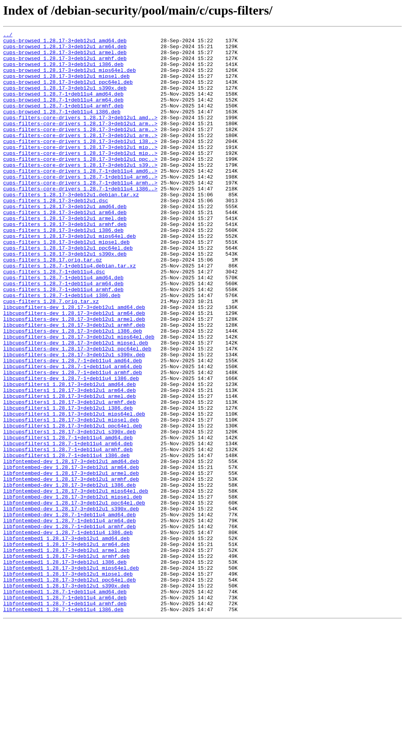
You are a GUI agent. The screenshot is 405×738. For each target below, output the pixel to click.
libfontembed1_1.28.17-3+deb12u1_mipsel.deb (68, 682)
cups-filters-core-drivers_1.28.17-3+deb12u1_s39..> (80, 192)
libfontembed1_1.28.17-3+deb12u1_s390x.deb (66, 696)
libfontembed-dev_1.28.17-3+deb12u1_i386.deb (69, 576)
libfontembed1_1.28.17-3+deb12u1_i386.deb (65, 668)
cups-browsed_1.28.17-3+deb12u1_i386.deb (63, 71)
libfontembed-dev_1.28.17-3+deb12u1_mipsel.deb (72, 590)
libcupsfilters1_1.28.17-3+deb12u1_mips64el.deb (74, 490)
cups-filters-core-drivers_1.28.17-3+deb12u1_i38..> (80, 163)
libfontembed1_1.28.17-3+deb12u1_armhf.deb (66, 661)
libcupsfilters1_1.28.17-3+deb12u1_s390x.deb (69, 512)
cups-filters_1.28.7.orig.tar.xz (51, 355)
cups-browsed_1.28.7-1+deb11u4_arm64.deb (63, 113)
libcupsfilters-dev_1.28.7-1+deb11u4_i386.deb (71, 448)
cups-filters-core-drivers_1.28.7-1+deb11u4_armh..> (80, 213)
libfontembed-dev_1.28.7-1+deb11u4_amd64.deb (69, 611)
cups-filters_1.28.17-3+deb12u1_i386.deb (63, 270)
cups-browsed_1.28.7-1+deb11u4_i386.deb (61, 128)
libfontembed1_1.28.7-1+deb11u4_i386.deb (63, 725)
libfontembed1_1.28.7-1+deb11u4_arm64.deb (65, 711)
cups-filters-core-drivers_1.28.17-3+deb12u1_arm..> (80, 142)
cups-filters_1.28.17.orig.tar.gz (52, 305)
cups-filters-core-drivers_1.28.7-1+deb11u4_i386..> (80, 220)
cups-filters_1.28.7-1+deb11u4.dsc (54, 320)
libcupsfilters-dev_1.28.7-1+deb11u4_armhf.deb (72, 440)
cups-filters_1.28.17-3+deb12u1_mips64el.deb (69, 277)
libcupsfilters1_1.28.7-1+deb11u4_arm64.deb (68, 526)
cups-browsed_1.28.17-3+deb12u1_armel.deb (65, 56)
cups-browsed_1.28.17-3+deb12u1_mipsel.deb (66, 85)
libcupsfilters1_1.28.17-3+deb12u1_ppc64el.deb (72, 504)
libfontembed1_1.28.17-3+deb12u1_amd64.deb (66, 640)
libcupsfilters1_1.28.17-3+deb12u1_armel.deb (69, 469)
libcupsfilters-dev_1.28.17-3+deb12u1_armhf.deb (74, 384)
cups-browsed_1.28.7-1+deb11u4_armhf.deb (63, 120)
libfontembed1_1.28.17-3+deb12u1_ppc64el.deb (69, 689)
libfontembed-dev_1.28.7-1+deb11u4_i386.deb (68, 632)
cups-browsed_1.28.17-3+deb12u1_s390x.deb (65, 99)
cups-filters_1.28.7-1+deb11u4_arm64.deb (63, 334)
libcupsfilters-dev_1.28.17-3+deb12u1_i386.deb (72, 391)
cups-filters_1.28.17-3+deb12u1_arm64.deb (65, 248)
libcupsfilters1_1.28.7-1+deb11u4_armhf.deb (68, 533)
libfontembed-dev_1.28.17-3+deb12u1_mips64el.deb (75, 583)
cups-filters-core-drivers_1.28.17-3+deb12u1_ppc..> (80, 184)
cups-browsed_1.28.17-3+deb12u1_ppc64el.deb (68, 92)
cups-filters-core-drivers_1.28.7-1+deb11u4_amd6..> (80, 199)
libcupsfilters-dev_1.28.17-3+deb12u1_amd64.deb (74, 362)
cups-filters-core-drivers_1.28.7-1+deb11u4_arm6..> (80, 206)
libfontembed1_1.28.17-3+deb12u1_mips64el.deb (71, 675)
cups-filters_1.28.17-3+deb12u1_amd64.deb (65, 241)
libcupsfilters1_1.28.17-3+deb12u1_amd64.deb (69, 455)
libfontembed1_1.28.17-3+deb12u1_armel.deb (66, 654)
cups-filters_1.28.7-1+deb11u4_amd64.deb (63, 327)
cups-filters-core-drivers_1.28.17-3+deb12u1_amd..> (80, 135)
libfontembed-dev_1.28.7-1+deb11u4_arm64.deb (69, 618)
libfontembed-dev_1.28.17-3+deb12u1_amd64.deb (71, 547)
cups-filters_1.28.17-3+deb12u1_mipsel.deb (66, 284)
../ (7, 35)
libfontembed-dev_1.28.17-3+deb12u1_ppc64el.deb (74, 597)
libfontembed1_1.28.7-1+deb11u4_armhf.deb (65, 718)
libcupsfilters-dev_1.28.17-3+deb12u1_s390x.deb (74, 419)
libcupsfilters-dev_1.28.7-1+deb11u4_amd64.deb (72, 426)
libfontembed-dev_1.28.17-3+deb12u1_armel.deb (71, 561)
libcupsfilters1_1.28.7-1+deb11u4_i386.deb (66, 540)
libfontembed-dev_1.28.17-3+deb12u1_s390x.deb (71, 604)
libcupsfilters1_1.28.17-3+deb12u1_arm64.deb (69, 462)
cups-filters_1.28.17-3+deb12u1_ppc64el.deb (68, 291)
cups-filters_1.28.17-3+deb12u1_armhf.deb (65, 263)
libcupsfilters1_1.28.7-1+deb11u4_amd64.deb (68, 519)
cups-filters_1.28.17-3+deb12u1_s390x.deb (65, 298)
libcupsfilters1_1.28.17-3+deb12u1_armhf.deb (69, 476)
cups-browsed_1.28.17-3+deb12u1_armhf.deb (65, 64)
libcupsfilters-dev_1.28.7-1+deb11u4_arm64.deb (72, 433)
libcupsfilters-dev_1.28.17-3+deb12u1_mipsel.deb (75, 405)
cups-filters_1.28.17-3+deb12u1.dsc (55, 234)
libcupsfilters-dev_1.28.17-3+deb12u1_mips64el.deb (78, 398)
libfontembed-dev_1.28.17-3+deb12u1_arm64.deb (71, 554)
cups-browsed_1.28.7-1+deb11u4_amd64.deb (63, 106)
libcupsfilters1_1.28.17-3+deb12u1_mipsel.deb (71, 497)
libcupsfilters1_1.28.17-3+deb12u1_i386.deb (68, 483)
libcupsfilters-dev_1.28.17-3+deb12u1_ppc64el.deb (77, 412)
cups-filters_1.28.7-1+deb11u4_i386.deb (61, 348)
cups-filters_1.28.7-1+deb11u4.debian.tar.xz (69, 312)
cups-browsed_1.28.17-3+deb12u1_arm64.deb (65, 49)
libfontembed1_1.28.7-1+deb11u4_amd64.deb (65, 704)
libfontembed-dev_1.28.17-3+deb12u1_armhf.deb (71, 568)
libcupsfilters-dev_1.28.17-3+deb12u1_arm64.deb (74, 369)
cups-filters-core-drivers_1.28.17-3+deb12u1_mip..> (80, 170)
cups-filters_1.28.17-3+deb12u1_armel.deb (65, 256)
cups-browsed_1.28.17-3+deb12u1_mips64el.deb (69, 78)
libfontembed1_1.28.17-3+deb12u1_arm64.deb (66, 647)
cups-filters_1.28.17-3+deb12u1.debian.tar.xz (71, 227)
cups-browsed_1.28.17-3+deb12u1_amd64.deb (65, 42)
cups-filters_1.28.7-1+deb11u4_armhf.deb (63, 341)
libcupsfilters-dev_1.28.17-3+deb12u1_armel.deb (74, 376)
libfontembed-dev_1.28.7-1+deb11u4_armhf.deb (69, 625)
